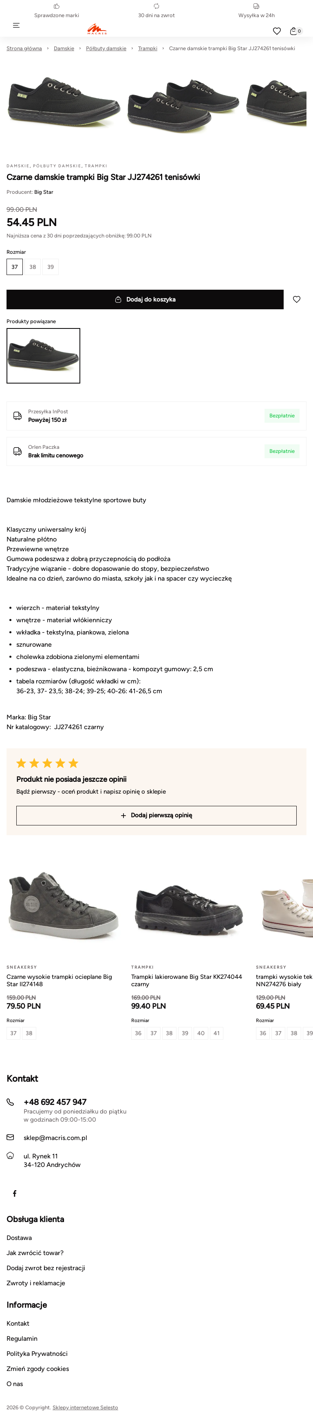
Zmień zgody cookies (38, 1369)
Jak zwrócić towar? (35, 1253)
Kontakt (18, 1323)
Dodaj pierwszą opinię (156, 815)
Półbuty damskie (106, 48)
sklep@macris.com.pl (55, 1138)
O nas (15, 1384)
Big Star (43, 192)
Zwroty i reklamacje (36, 1283)
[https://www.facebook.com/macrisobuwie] (15, 1193)
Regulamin (22, 1338)
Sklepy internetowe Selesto (85, 1407)
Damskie (64, 48)
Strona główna (24, 48)
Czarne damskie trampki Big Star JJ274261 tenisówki (232, 48)
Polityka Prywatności (37, 1353)
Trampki (147, 48)
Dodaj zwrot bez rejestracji (46, 1268)
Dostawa (19, 1238)
